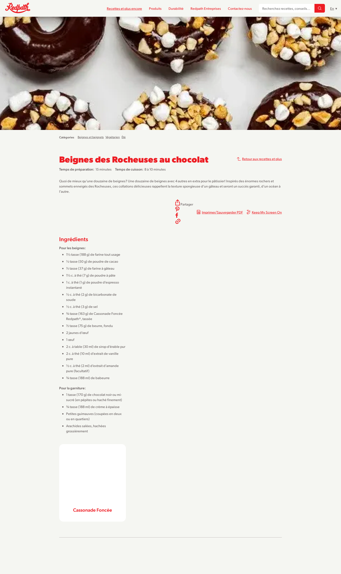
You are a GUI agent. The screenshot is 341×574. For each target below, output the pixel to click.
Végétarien (112, 137)
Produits (155, 8)
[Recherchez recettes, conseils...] (319, 8)
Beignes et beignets (91, 137)
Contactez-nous (240, 8)
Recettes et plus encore (124, 8)
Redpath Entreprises (206, 8)
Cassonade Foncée (92, 510)
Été (124, 137)
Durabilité (176, 8)
